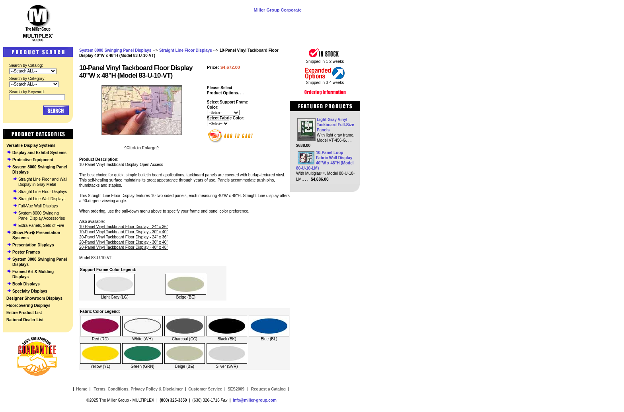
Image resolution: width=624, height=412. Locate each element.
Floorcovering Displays (28, 305)
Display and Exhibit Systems (39, 152)
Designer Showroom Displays (34, 298)
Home (81, 389)
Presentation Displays (33, 245)
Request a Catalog (268, 389)
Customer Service (205, 389)
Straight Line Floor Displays (42, 191)
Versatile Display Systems (30, 145)
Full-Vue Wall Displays (38, 206)
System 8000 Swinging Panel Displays (115, 50)
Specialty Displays (29, 291)
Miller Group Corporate (278, 10)
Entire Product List (24, 312)
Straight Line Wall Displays (42, 199)
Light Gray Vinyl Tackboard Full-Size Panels (335, 124)
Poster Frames (26, 252)
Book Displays (26, 284)
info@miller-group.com (255, 400)
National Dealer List (24, 320)
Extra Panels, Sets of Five (41, 225)
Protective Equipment (32, 160)
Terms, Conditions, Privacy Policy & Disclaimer (138, 389)
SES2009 (236, 389)
